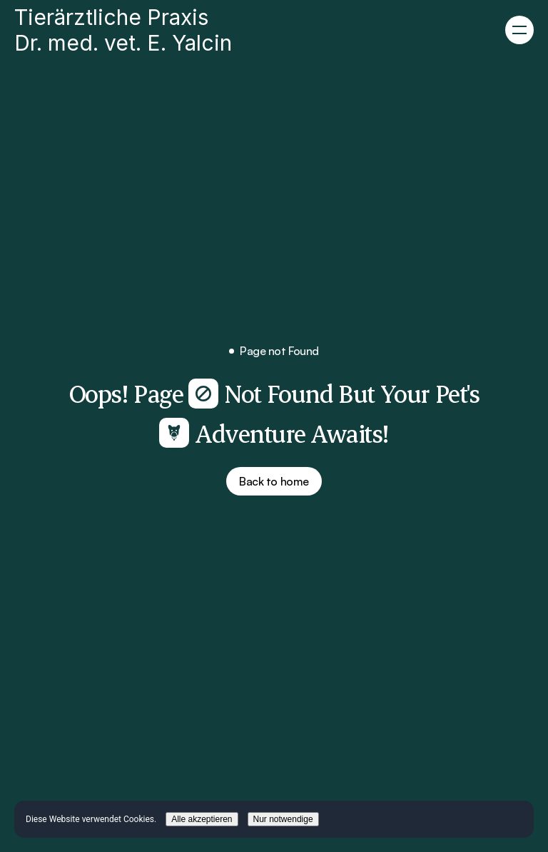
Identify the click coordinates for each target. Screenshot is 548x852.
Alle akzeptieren (201, 819)
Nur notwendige (283, 819)
